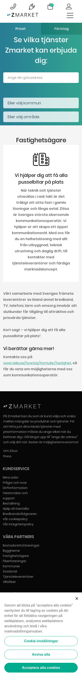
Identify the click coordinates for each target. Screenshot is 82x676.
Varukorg (52, 5)
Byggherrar (11, 550)
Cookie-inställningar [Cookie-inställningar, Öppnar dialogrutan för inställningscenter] (41, 641)
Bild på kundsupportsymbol (13, 6)
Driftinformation (15, 488)
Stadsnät (10, 571)
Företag (61, 28)
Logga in (68, 6)
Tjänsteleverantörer (18, 576)
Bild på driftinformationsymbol (31, 6)
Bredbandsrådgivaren (20, 514)
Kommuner (11, 566)
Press (7, 456)
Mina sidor (10, 477)
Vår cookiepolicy (15, 519)
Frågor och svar (15, 482)
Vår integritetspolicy (18, 524)
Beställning (11, 503)
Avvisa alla (41, 655)
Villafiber (9, 582)
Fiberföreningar (14, 561)
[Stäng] (77, 599)
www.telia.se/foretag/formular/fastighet (37, 363)
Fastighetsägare (16, 556)
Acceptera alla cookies (41, 668)
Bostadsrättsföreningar (21, 545)
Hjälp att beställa (16, 508)
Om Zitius (10, 451)
